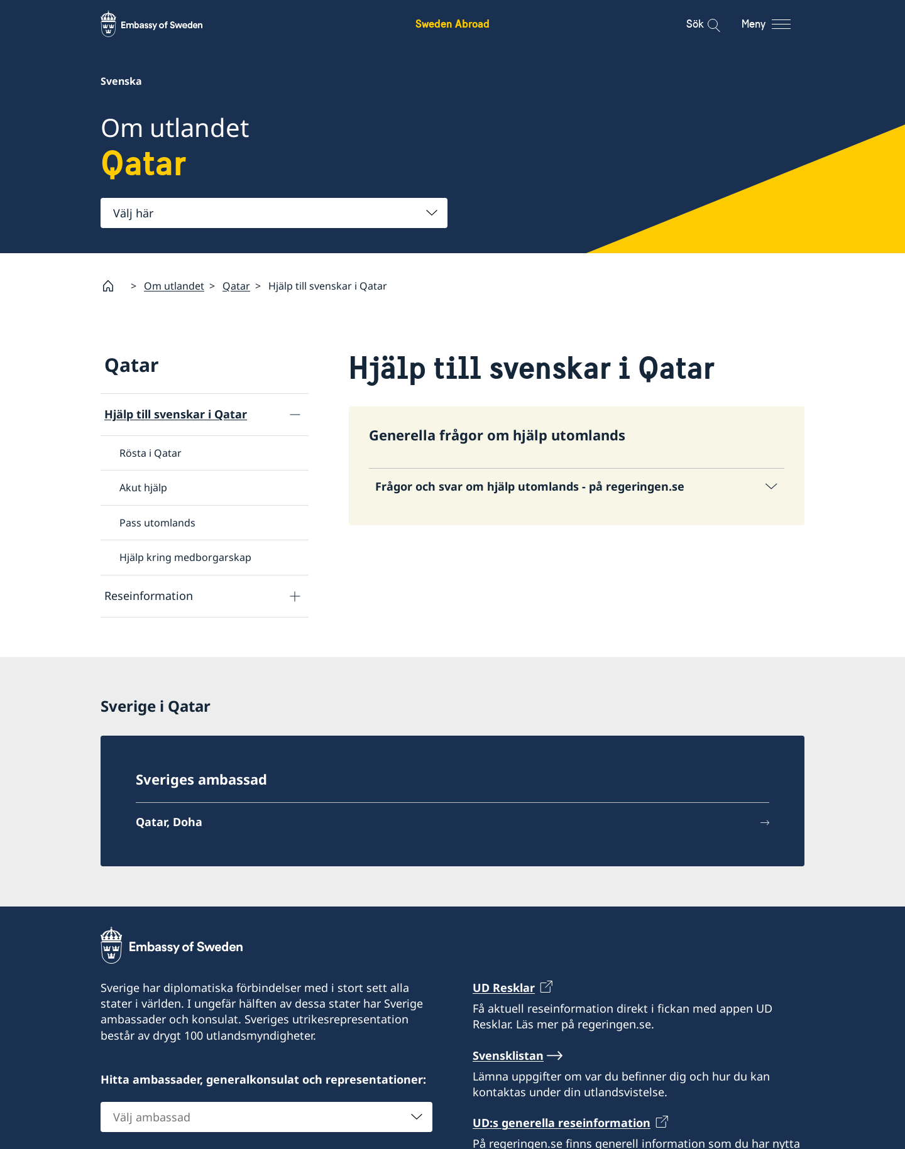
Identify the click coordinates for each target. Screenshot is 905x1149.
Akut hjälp (143, 487)
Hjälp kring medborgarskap (185, 557)
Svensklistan (508, 1055)
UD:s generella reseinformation (561, 1123)
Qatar (236, 286)
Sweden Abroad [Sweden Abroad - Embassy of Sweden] (452, 23)
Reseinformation (148, 595)
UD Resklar (504, 987)
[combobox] (274, 213)
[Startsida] (113, 285)
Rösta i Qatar (150, 453)
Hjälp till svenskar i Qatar (175, 414)
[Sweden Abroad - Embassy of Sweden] (163, 24)
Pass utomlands (157, 523)
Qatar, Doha (169, 822)
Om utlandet (174, 286)
